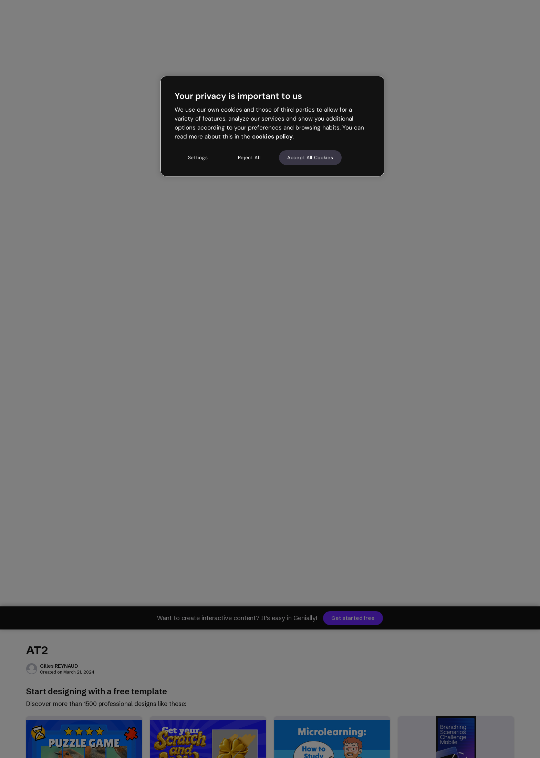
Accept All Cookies (310, 157)
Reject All (249, 157)
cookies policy (272, 136)
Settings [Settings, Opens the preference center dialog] (198, 157)
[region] (272, 126)
